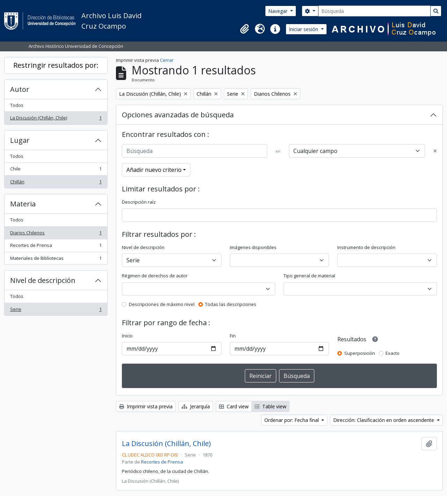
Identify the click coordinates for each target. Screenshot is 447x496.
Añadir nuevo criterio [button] (154, 170)
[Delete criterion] (435, 151)
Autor (19, 89)
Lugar (20, 140)
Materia (23, 204)
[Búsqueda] (374, 11)
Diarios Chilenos (56, 234)
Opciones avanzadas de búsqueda (178, 114)
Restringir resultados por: (55, 65)
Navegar (278, 11)
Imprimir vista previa (146, 406)
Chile (56, 170)
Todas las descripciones (230, 304)
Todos (16, 105)
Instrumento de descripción (366, 247)
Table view (270, 406)
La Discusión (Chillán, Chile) (56, 119)
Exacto (393, 353)
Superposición (359, 353)
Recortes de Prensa (56, 246)
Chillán (56, 183)
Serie (56, 310)
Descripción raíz (139, 202)
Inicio (127, 336)
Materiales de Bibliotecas (56, 259)
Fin (233, 336)
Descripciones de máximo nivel (162, 304)
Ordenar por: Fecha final (292, 420)
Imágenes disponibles (253, 247)
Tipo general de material (309, 275)
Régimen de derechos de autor (155, 275)
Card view (234, 406)
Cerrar (167, 60)
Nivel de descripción (42, 280)
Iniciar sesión (304, 29)
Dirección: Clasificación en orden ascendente (384, 420)
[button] (244, 29)
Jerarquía (196, 406)
